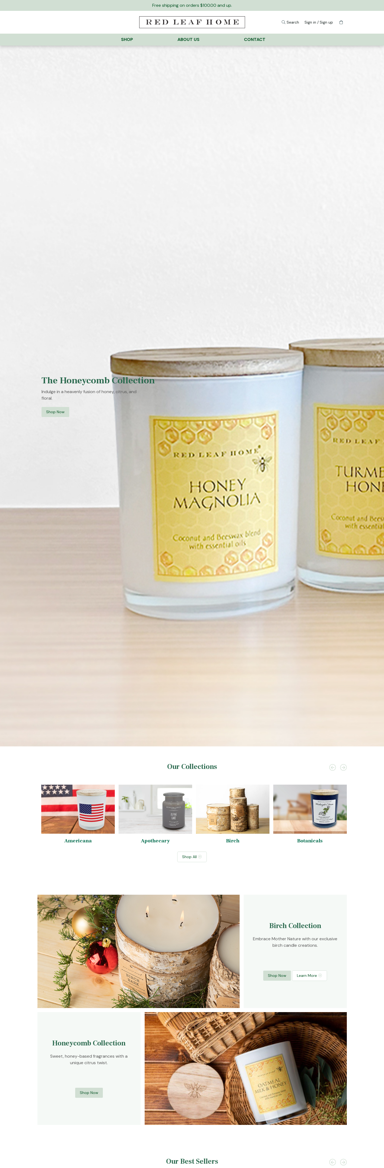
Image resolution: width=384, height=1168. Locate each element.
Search (291, 22)
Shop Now (55, 411)
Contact (254, 39)
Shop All (189, 856)
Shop (127, 39)
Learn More (307, 975)
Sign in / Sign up (318, 22)
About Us (188, 39)
